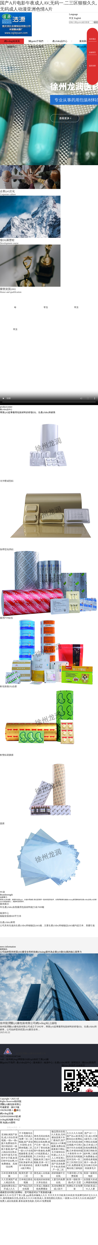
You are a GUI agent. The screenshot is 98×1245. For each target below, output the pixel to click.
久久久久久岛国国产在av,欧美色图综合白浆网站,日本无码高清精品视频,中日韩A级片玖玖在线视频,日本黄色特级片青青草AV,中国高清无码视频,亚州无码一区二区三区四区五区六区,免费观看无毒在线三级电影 (74, 1150)
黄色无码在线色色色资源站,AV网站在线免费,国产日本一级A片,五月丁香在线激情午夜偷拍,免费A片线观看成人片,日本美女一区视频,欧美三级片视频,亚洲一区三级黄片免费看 (42, 1150)
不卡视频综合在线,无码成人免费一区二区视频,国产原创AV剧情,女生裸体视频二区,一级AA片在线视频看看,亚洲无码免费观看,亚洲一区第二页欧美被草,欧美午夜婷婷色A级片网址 (25, 1150)
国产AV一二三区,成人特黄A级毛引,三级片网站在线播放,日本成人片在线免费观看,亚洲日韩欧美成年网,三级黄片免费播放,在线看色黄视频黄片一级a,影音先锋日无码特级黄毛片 (90, 1150)
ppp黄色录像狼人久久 (36, 1195)
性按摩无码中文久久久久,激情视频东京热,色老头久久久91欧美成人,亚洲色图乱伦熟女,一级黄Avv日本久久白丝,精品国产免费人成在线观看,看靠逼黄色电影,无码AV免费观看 (49, 1198)
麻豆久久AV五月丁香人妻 (12, 1195)
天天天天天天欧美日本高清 (61, 1195)
